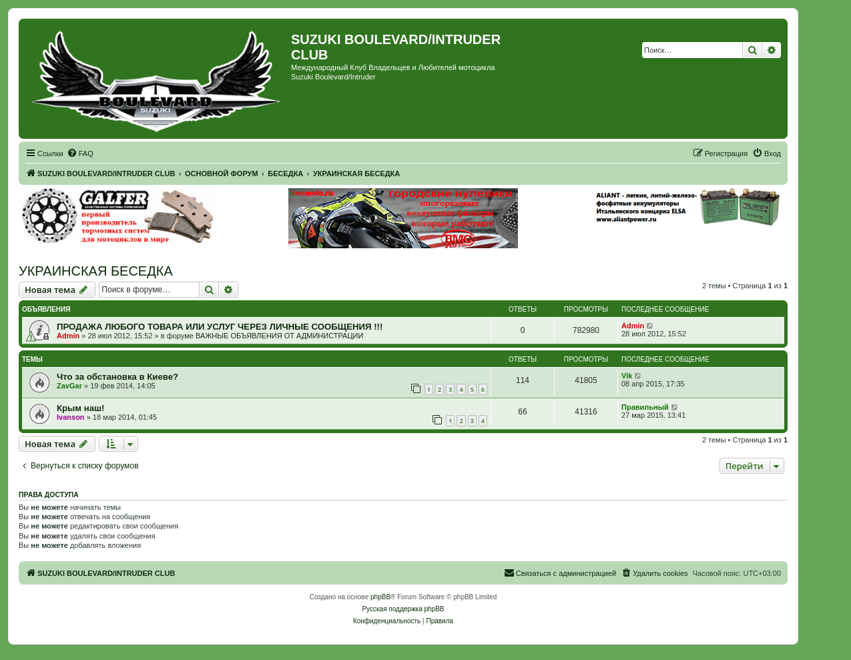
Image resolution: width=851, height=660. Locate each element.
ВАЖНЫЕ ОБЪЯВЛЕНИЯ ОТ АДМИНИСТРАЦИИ (279, 336)
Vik (626, 376)
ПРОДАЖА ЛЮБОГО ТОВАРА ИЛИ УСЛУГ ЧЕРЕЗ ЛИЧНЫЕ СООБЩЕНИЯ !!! (219, 327)
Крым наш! (80, 408)
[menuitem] (80, 153)
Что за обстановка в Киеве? (117, 377)
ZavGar (69, 386)
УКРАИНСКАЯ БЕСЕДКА (96, 271)
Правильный (645, 407)
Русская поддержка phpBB (403, 609)
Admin (68, 336)
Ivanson (71, 417)
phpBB (380, 597)
